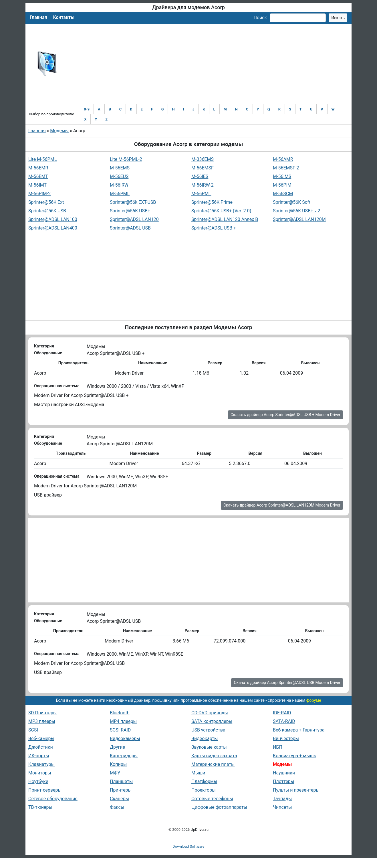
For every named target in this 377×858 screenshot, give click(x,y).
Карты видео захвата (214, 755)
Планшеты (121, 781)
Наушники (284, 773)
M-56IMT (37, 185)
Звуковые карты (209, 747)
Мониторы (39, 773)
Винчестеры (286, 738)
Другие (117, 747)
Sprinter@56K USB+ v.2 (296, 210)
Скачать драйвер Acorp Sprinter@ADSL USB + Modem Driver (285, 414)
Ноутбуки (38, 781)
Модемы (59, 130)
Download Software (188, 846)
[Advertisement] (207, 64)
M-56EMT (38, 176)
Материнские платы (213, 764)
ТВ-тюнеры (40, 807)
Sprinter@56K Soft (292, 202)
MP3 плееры (41, 721)
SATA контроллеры (211, 721)
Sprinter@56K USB (47, 210)
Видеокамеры (125, 738)
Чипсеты (282, 807)
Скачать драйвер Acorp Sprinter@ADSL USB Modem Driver (287, 682)
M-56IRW (119, 185)
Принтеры (121, 790)
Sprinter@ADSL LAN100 (52, 219)
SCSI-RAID (120, 730)
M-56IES (199, 176)
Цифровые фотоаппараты (219, 807)
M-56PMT (201, 193)
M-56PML (120, 193)
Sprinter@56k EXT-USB (133, 202)
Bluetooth (120, 712)
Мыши (198, 773)
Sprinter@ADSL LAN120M (299, 219)
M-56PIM (282, 185)
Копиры (118, 764)
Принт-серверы (44, 790)
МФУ (115, 773)
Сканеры (119, 798)
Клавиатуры (41, 764)
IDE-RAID (282, 712)
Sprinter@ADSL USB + (213, 228)
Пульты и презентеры (296, 790)
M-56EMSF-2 (286, 168)
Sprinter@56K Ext (46, 202)
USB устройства (208, 730)
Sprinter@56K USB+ (130, 210)
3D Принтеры (42, 712)
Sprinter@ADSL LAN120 (134, 219)
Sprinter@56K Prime (212, 202)
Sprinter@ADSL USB (130, 228)
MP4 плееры (123, 721)
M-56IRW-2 (202, 185)
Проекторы (203, 790)
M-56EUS (119, 176)
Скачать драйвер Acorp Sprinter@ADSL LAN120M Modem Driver (281, 505)
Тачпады (282, 798)
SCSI (33, 730)
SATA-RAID (284, 721)
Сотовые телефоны (212, 798)
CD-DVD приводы (209, 712)
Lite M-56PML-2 (126, 159)
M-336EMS (202, 159)
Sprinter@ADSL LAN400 (52, 228)
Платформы (204, 781)
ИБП (277, 747)
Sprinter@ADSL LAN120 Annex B (224, 219)
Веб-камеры (41, 738)
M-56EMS (120, 168)
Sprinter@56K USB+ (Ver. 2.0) (221, 210)
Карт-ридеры (124, 755)
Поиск (260, 17)
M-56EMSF (202, 168)
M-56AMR (283, 159)
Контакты (63, 17)
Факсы (117, 807)
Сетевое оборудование (53, 798)
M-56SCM (283, 193)
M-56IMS (282, 176)
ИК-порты (38, 755)
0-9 (87, 109)
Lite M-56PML (42, 159)
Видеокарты (204, 738)
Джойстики (40, 747)
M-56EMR (38, 168)
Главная (38, 17)
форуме (313, 700)
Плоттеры (283, 781)
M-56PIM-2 (39, 193)
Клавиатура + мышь (294, 755)
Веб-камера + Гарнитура (299, 730)
